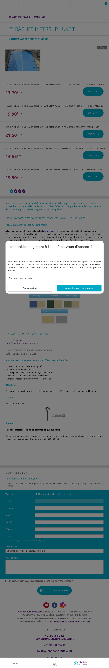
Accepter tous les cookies (79, 288)
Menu (15, 663)
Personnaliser (30, 288)
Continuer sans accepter (21, 278)
